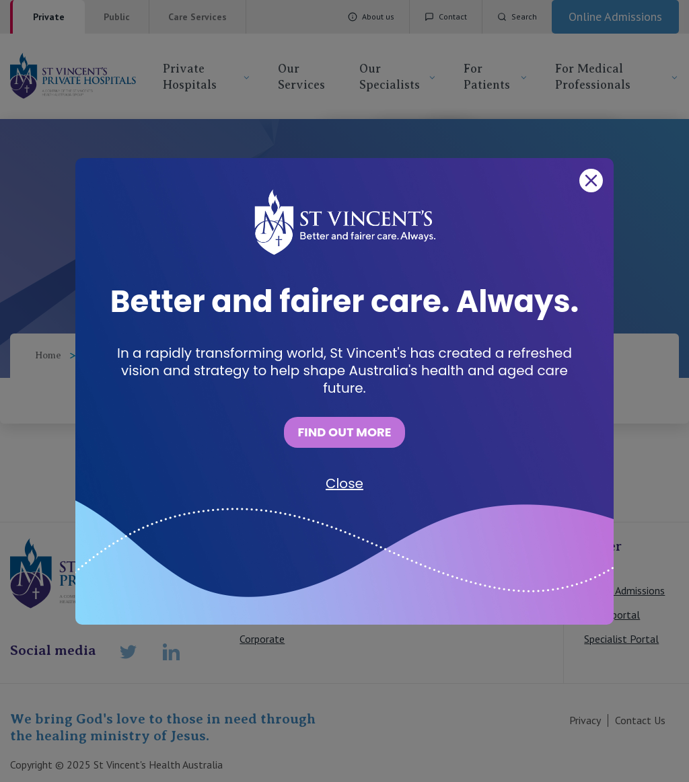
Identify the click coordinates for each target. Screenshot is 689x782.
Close (344, 483)
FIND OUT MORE (344, 432)
